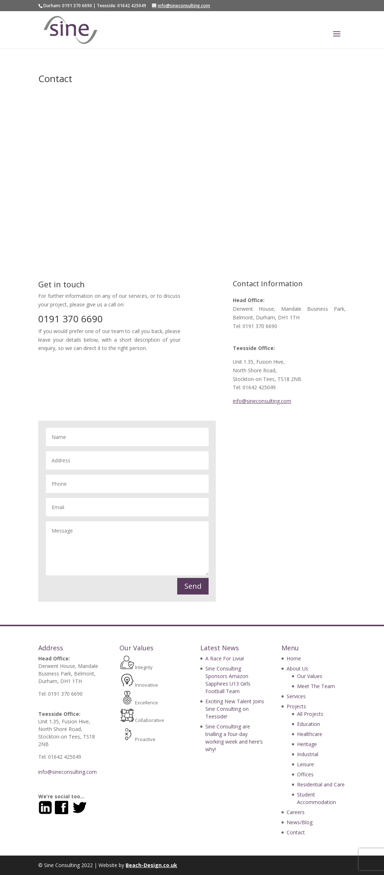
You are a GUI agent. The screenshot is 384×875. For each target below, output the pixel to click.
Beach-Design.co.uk (151, 865)
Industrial (307, 754)
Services (296, 696)
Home (294, 658)
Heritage (307, 744)
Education (308, 724)
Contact (296, 832)
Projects (296, 706)
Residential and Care (321, 784)
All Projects (310, 713)
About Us (297, 668)
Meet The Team (316, 686)
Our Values (309, 676)
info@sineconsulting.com (262, 401)
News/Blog (300, 822)
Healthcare (309, 734)
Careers (296, 812)
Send (192, 586)
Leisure (305, 764)
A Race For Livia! (224, 658)
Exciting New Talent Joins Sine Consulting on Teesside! (234, 709)
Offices (305, 774)
